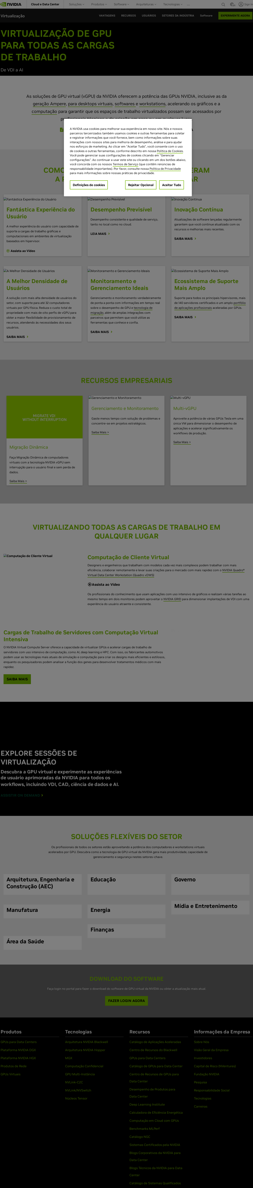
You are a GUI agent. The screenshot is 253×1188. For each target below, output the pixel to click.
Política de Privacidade (165, 169)
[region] (128, 157)
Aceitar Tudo (171, 185)
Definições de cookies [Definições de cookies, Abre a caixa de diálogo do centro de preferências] (89, 185)
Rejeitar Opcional (140, 185)
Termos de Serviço (125, 164)
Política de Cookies (170, 151)
